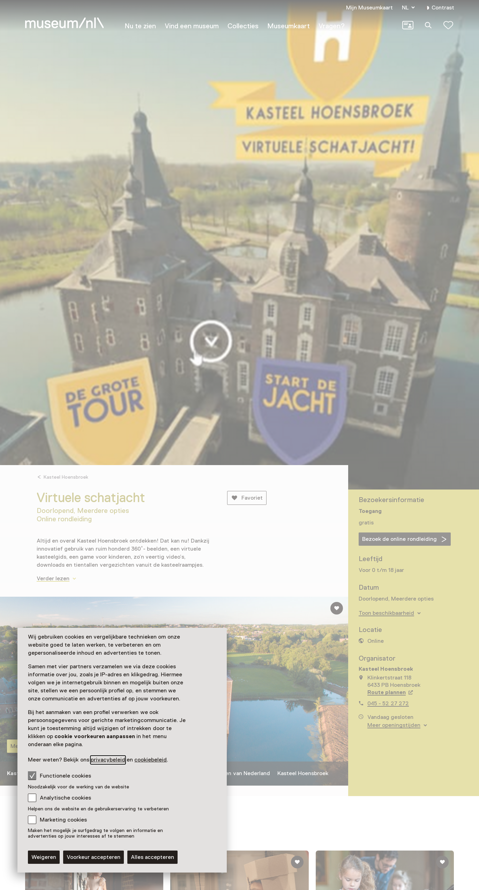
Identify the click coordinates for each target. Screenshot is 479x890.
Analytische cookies (65, 798)
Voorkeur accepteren (93, 857)
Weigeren (43, 857)
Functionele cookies (59, 775)
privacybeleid (108, 760)
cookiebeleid (150, 760)
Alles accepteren (152, 857)
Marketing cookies (63, 820)
